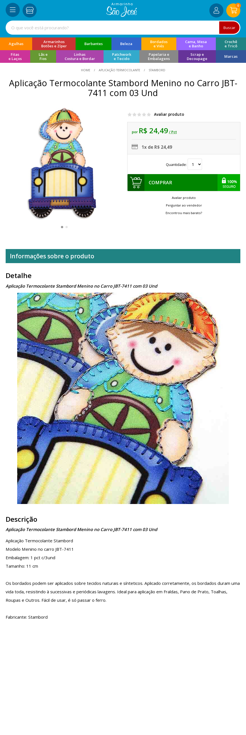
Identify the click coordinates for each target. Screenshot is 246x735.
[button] (62, 227)
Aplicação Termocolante (119, 70)
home (86, 70)
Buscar (229, 27)
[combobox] (123, 28)
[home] (121, 15)
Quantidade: (184, 164)
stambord (156, 70)
